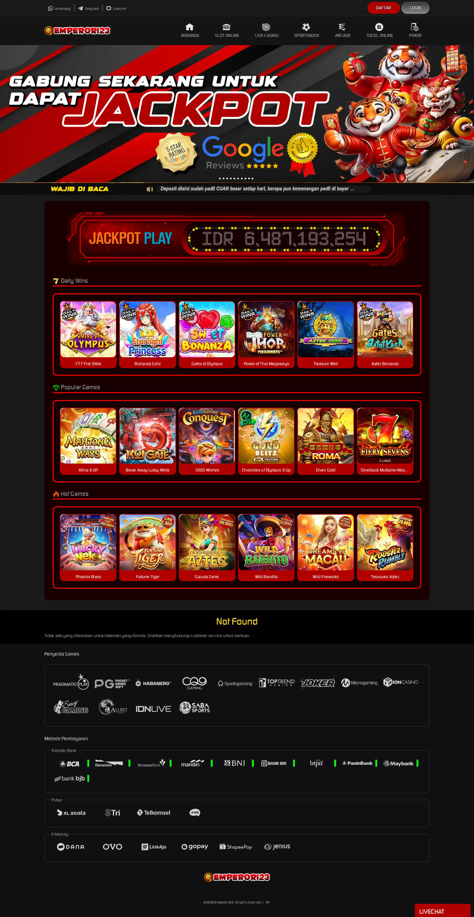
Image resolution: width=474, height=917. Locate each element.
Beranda (190, 30)
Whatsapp (59, 9)
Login (415, 8)
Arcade (343, 30)
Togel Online (379, 30)
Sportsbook (306, 30)
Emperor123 (224, 902)
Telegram (88, 9)
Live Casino (266, 30)
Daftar (383, 8)
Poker (415, 30)
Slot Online (227, 30)
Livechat (116, 9)
